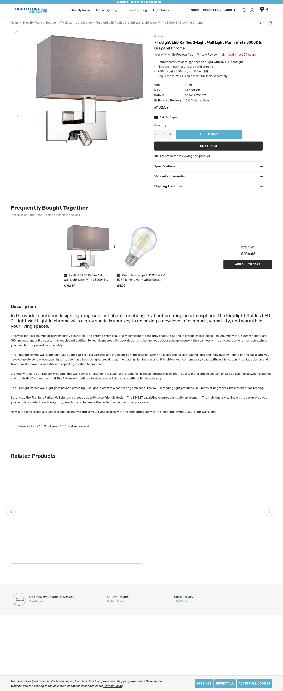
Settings (204, 683)
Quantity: (160, 125)
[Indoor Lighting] (106, 10)
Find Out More (115, 601)
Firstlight (160, 36)
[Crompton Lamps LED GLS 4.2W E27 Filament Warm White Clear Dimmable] (141, 247)
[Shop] (195, 10)
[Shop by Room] (80, 10)
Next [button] (269, 511)
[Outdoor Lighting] (135, 10)
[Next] (269, 23)
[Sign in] (252, 10)
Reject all (225, 683)
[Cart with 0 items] (260, 10)
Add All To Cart (248, 264)
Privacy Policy (112, 686)
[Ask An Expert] (166, 117)
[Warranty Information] (208, 176)
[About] (230, 10)
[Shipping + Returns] (208, 186)
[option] (87, 257)
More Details (36, 601)
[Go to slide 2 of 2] (17, 116)
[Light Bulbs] (161, 10)
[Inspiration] (212, 10)
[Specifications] (208, 166)
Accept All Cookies (254, 683)
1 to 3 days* (181, 601)
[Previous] (262, 23)
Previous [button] (10, 511)
